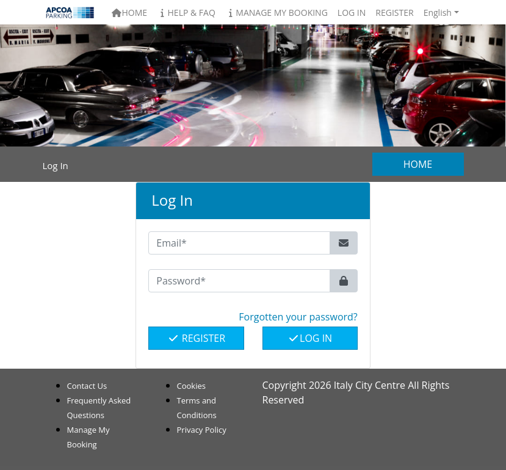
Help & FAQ (186, 12)
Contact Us (87, 385)
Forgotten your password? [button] (298, 317)
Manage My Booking (276, 12)
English (438, 12)
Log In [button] (352, 12)
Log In (309, 338)
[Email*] (239, 243)
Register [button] (394, 12)
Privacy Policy (201, 429)
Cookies (191, 385)
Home (129, 12)
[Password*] (239, 280)
